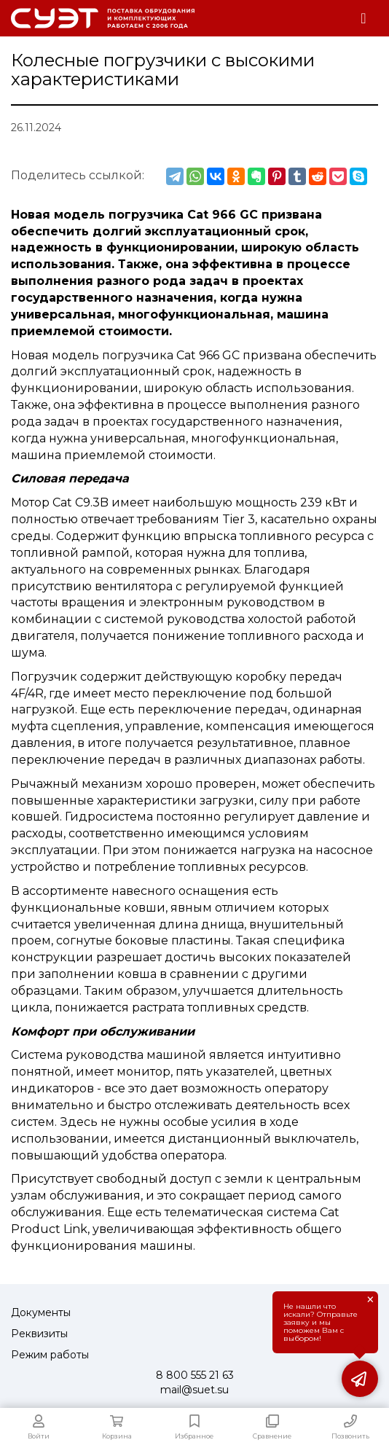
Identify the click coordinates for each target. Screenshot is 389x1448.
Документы (41, 1312)
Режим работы (50, 1354)
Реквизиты (39, 1333)
